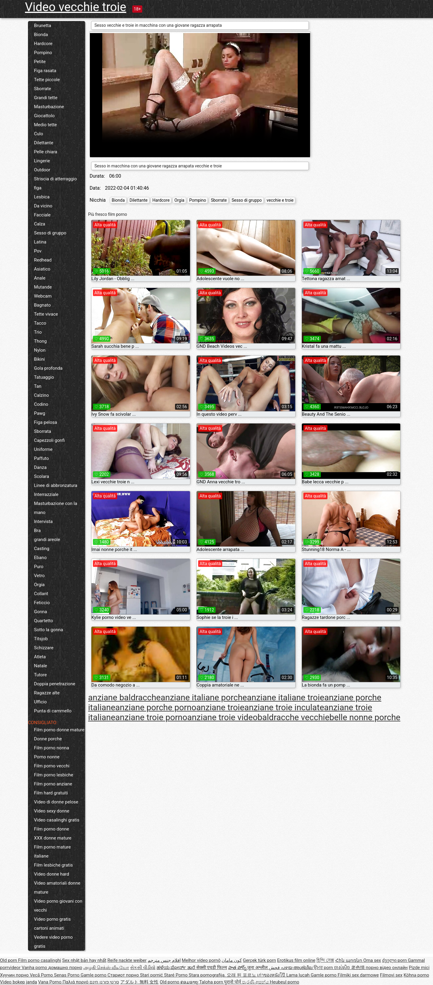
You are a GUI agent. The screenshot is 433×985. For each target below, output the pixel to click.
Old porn (9, 960)
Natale (40, 665)
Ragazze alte (47, 693)
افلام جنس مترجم (164, 960)
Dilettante (43, 142)
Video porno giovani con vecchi (58, 905)
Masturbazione (49, 106)
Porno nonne (47, 757)
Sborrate (42, 88)
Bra (37, 530)
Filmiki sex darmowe (358, 975)
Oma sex (372, 960)
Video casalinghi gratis (56, 820)
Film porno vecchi (51, 766)
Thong (40, 341)
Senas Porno (67, 975)
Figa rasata (45, 70)
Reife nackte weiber (126, 960)
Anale (39, 278)
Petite (40, 61)
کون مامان (232, 960)
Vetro (39, 575)
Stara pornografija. (208, 975)
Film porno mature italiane (52, 851)
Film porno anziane (53, 784)
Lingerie (42, 161)
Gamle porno (94, 975)
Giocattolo (44, 115)
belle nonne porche (364, 717)
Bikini (39, 359)
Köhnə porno (416, 975)
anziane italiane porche (204, 697)
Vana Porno (50, 982)
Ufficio (40, 702)
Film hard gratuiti (51, 793)
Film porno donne (51, 829)
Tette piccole (47, 79)
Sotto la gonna (48, 629)
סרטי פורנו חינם (104, 982)
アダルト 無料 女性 (139, 982)
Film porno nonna (51, 748)
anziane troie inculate (284, 707)
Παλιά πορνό (76, 982)
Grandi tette (45, 97)
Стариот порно (123, 975)
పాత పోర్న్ (237, 967)
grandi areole (47, 539)
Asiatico (42, 269)
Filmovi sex (391, 975)
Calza (39, 224)
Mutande (43, 287)
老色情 (358, 967)
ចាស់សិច (342, 967)
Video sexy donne (51, 811)
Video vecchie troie (75, 7)
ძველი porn (395, 960)
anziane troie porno (151, 717)
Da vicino (43, 206)
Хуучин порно (15, 975)
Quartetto (43, 620)
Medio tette (45, 124)
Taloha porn (211, 982)
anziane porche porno (155, 707)
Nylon (39, 350)
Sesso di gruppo (50, 233)
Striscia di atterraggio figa (55, 183)
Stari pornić (152, 975)
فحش (275, 967)
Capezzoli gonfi (49, 440)
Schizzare (44, 647)
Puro (38, 566)
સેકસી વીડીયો (142, 967)
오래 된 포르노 (242, 975)
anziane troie (220, 707)
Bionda (41, 34)
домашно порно (65, 967)
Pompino (43, 52)
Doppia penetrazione (54, 684)
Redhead (43, 260)
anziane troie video (222, 717)
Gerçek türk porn (259, 960)
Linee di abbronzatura (55, 485)
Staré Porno (176, 975)
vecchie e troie (280, 200)
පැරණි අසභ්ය (256, 982)
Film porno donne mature (59, 730)
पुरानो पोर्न (233, 982)
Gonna (40, 611)
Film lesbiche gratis (53, 865)
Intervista (43, 521)
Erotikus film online (296, 960)
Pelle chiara (45, 151)
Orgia (39, 584)
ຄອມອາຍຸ (189, 982)
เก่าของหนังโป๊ (271, 975)
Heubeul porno (284, 982)
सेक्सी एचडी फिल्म (211, 967)
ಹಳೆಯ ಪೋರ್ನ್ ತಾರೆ (176, 967)
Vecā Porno (42, 975)
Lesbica (42, 197)
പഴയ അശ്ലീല (297, 967)
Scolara (41, 476)
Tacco (40, 323)
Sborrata (42, 431)
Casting (41, 548)
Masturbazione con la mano (55, 508)
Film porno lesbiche (53, 775)
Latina (40, 242)
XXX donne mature (53, 838)
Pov (37, 251)
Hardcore (43, 43)
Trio (38, 332)
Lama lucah (298, 975)
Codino (41, 404)
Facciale (42, 215)
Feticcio (42, 602)
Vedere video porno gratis (53, 942)
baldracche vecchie (294, 717)
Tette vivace (46, 314)
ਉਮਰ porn (324, 967)
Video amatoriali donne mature (57, 887)
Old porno (170, 982)
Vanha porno (35, 967)
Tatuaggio (44, 377)
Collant (41, 593)
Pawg (39, 413)
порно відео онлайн (386, 967)
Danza (40, 467)
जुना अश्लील (258, 967)
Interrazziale (46, 494)
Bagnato (42, 305)
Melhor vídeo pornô (201, 960)
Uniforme (43, 449)
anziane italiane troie (285, 697)
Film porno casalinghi (39, 960)
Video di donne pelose (56, 802)
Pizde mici (419, 967)
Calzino (41, 395)
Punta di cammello (53, 711)
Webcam (43, 296)
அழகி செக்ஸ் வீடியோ (106, 967)
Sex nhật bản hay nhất (84, 960)
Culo (38, 133)
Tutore (40, 675)
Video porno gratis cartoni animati (52, 923)
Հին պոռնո (349, 960)
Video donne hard (51, 874)
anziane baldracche (124, 697)
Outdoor (42, 170)
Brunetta (42, 25)
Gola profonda (48, 368)
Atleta (40, 656)
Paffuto (41, 458)
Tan (37, 386)
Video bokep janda (18, 982)
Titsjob (41, 638)
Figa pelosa (45, 422)
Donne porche (48, 739)
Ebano (40, 557)
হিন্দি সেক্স (325, 960)
